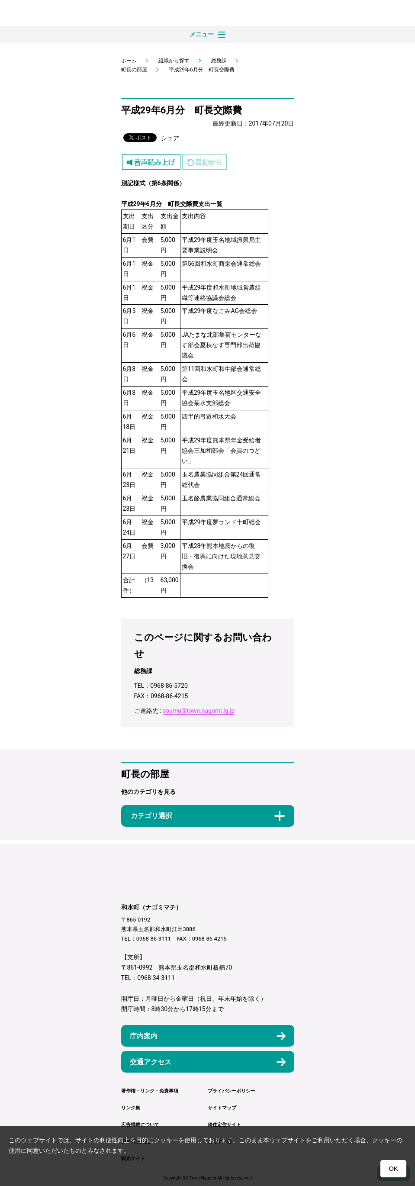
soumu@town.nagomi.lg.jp (199, 710)
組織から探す (174, 61)
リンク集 (130, 1108)
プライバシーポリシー (231, 1091)
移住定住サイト (224, 1125)
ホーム (129, 61)
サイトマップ (222, 1108)
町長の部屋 (134, 70)
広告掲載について (140, 1125)
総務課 (219, 61)
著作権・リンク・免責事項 (149, 1091)
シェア (170, 138)
